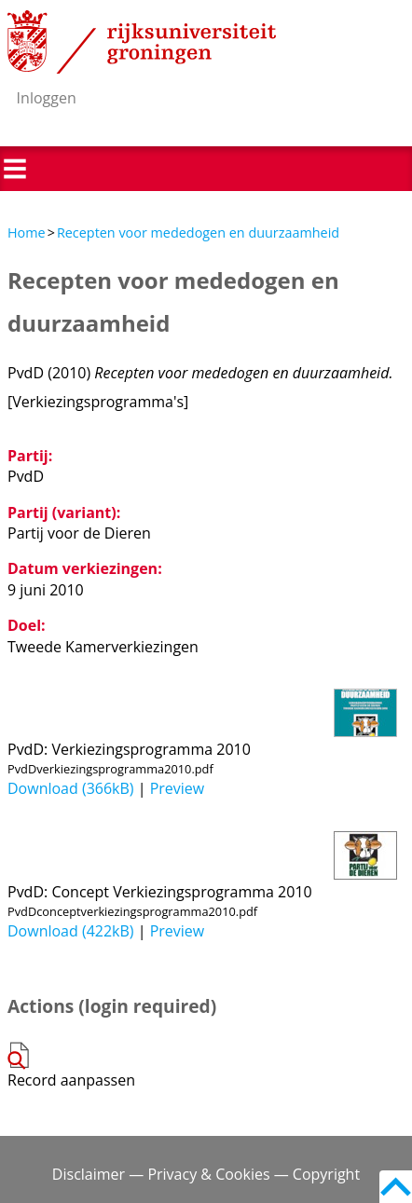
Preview (177, 788)
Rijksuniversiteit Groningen (141, 42)
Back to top (395, 1186)
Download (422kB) (70, 931)
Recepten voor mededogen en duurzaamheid (198, 232)
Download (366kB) (70, 788)
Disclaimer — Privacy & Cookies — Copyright (206, 1174)
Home (26, 232)
